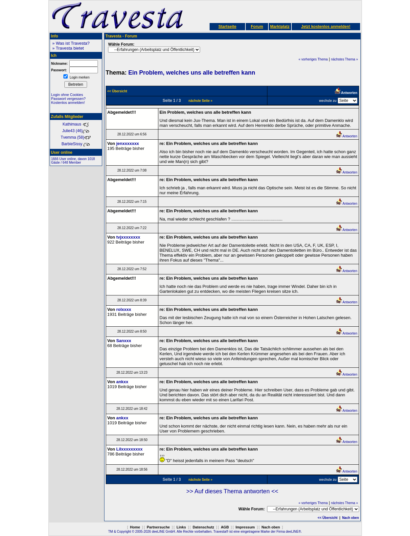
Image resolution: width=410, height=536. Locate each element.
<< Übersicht (328, 518)
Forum (257, 26)
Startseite (227, 26)
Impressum (245, 527)
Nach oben (350, 518)
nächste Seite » (201, 101)
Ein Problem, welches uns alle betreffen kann (191, 72)
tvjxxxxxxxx (128, 237)
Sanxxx (123, 340)
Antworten (346, 136)
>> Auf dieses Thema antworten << (232, 491)
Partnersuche (158, 527)
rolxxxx (123, 309)
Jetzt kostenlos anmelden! (325, 26)
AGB (225, 527)
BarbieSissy (75, 144)
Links (181, 527)
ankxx (122, 381)
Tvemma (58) (76, 137)
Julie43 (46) (75, 130)
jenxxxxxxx (127, 143)
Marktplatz (279, 26)
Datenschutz (203, 527)
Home (135, 527)
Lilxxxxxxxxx (129, 449)
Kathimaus (75, 124)
